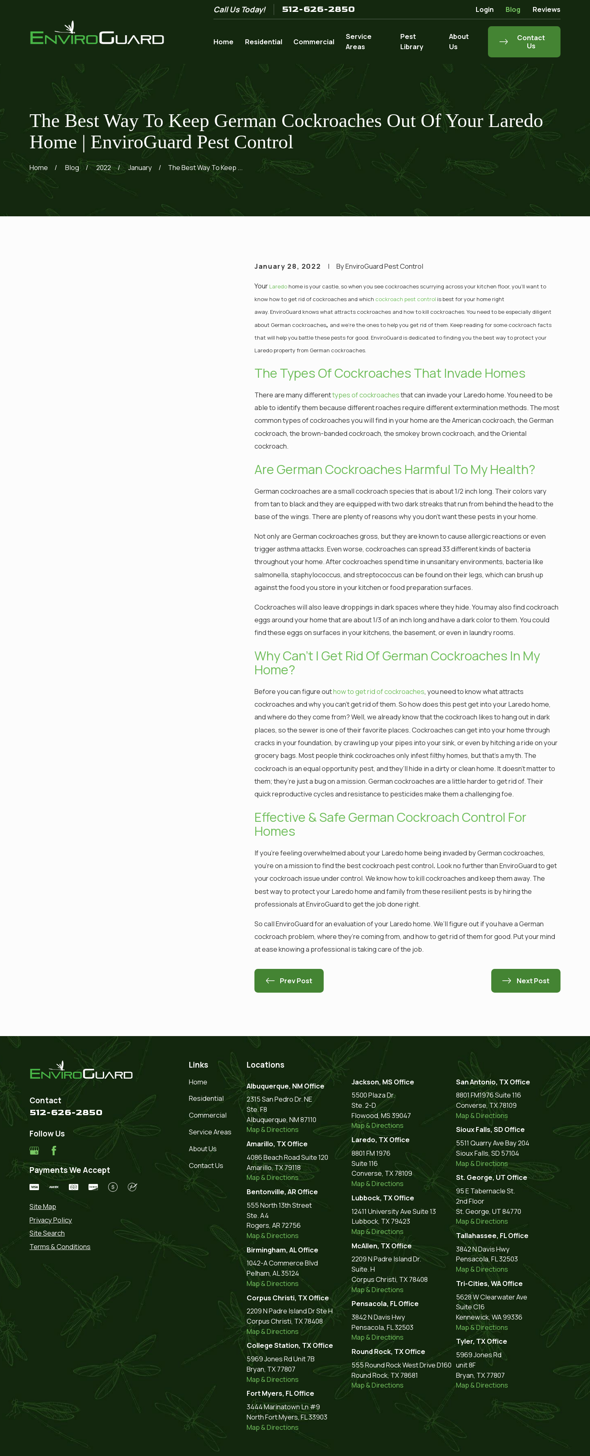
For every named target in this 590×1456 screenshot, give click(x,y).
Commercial (208, 1115)
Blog (513, 9)
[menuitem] (83, 1207)
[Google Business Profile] (34, 1150)
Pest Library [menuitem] (411, 41)
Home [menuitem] (223, 41)
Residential (206, 1098)
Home (198, 1081)
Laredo (278, 286)
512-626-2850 (318, 9)
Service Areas (210, 1131)
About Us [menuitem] (459, 41)
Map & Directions (273, 1129)
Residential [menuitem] (263, 41)
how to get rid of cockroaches (378, 691)
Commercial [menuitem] (313, 41)
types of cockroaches (365, 394)
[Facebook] (54, 1150)
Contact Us (206, 1165)
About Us (203, 1148)
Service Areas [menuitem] (359, 41)
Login (485, 9)
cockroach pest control (405, 299)
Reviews (546, 9)
